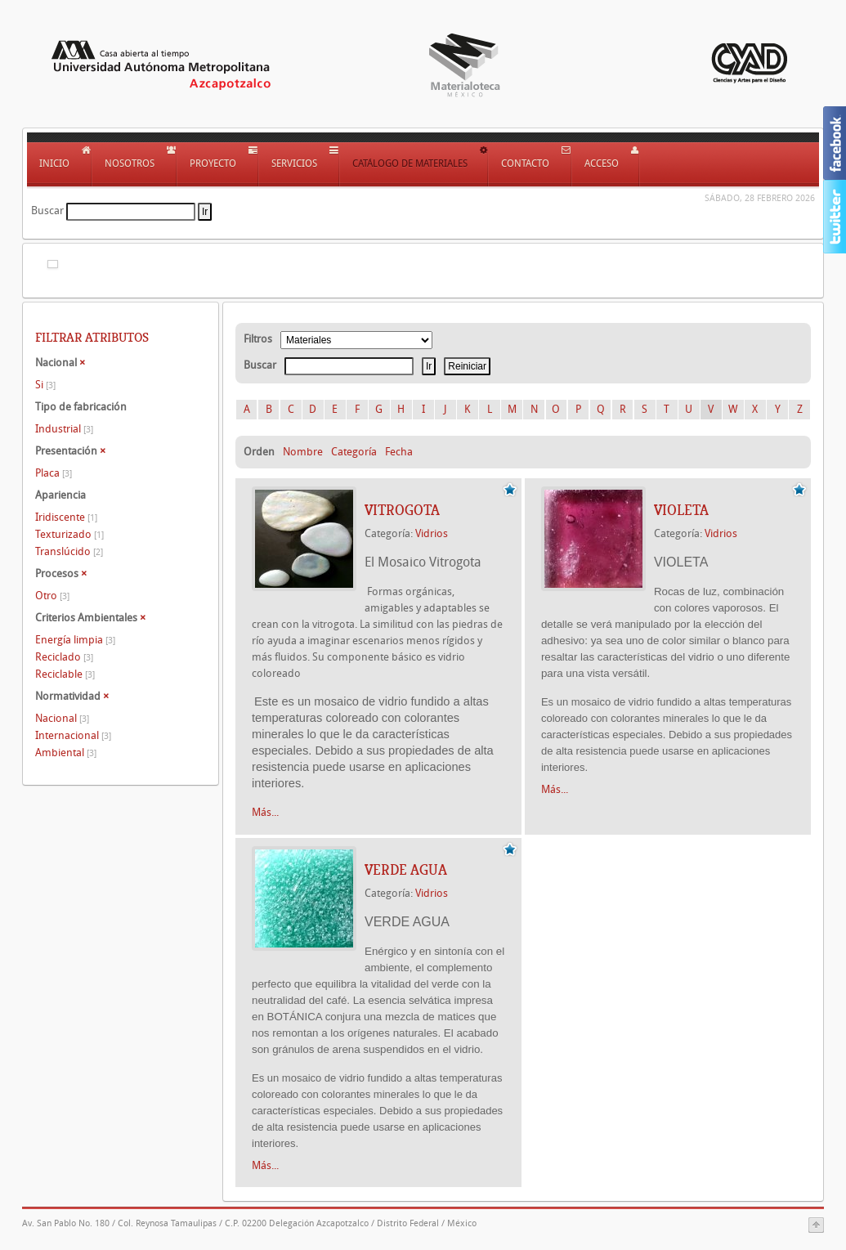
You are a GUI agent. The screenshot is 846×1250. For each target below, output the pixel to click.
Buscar (47, 210)
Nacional (62, 718)
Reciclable (65, 674)
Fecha (399, 452)
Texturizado (69, 534)
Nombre (303, 452)
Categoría (354, 452)
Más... (265, 812)
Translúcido (69, 551)
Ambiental (65, 752)
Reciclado (64, 657)
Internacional (73, 735)
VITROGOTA (402, 510)
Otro (52, 595)
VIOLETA (681, 510)
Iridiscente (66, 517)
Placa (53, 473)
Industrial (64, 429)
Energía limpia (75, 640)
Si (45, 385)
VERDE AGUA (406, 870)
